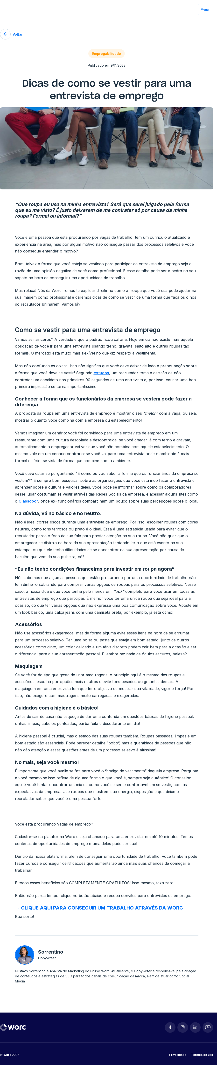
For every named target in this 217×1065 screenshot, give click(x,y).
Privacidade (177, 1055)
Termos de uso (202, 1055)
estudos (101, 372)
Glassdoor (28, 501)
